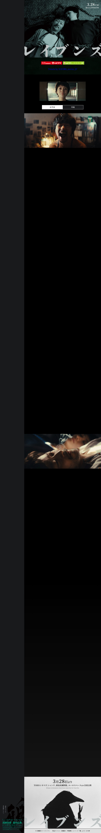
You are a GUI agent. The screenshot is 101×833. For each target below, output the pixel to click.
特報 (73, 107)
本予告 (52, 107)
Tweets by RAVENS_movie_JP (62, 69)
